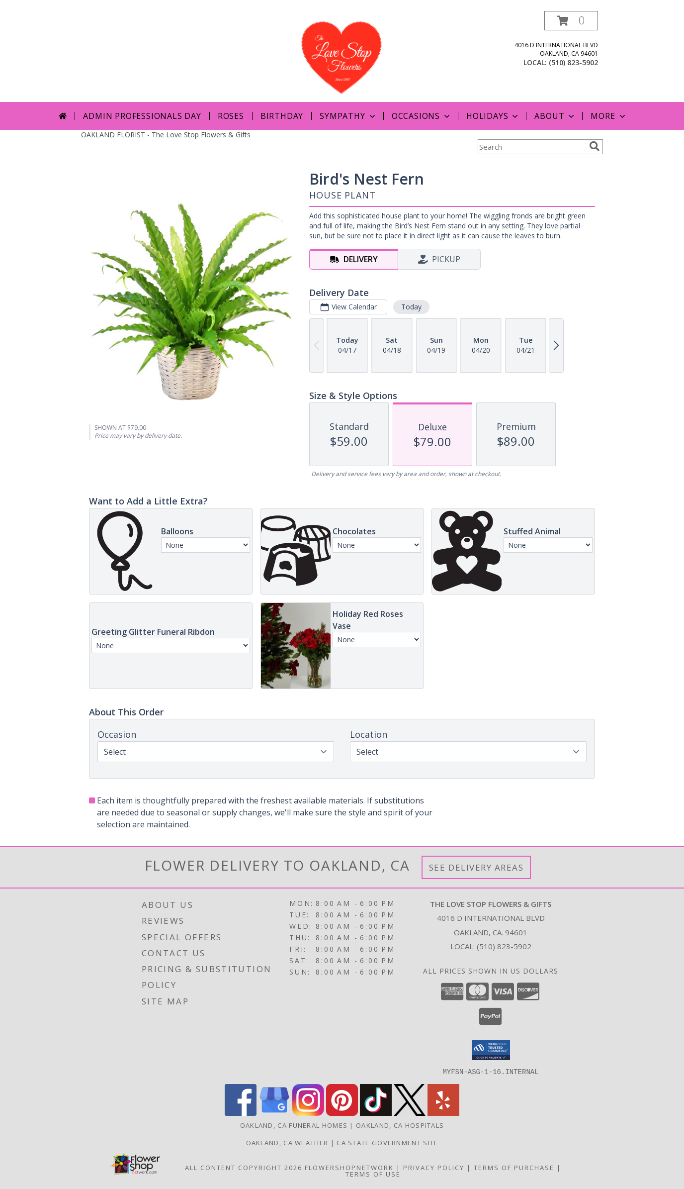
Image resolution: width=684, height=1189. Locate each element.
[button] (571, 20)
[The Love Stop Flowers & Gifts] (342, 56)
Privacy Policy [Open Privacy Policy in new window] (433, 1167)
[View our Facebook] (240, 1112)
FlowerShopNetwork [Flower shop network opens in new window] (349, 1167)
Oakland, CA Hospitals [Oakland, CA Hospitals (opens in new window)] (400, 1124)
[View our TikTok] (376, 1112)
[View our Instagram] (308, 1112)
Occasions (422, 115)
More (609, 115)
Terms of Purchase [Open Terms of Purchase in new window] (514, 1167)
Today (411, 306)
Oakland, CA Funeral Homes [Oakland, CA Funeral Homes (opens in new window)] (294, 1124)
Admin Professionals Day (142, 115)
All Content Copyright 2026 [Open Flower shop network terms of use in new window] (243, 1167)
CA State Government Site (387, 1142)
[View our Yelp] (443, 1112)
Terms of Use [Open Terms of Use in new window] (373, 1173)
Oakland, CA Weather (287, 1142)
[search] (594, 146)
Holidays (493, 115)
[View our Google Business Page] (274, 1112)
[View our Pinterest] (342, 1112)
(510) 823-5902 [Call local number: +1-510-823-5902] (573, 62)
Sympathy (348, 115)
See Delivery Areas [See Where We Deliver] (476, 867)
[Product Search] (531, 147)
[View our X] (410, 1112)
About (555, 115)
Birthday (281, 115)
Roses (231, 115)
